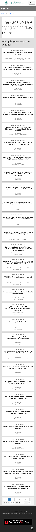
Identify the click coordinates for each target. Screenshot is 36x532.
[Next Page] (25, 499)
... (22, 499)
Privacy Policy (23, 511)
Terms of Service (13, 511)
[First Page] (4, 499)
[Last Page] (28, 499)
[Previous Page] (6, 499)
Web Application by (18, 522)
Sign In (32, 2)
